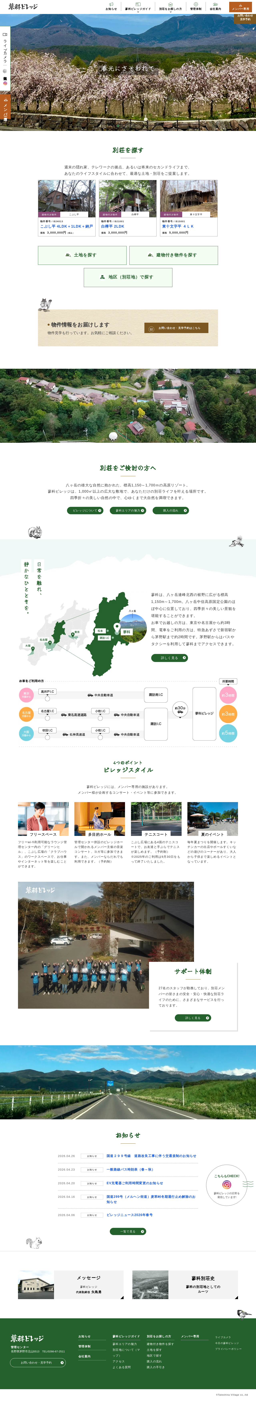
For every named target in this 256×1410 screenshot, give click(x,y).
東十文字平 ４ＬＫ (178, 226)
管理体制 (196, 8)
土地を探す (154, 1359)
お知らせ (111, 8)
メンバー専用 (240, 8)
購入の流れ (170, 510)
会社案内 (215, 8)
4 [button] (130, 126)
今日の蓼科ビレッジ (227, 1352)
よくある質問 (122, 1376)
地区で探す (154, 1365)
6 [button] (138, 126)
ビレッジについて (85, 510)
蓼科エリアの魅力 (128, 510)
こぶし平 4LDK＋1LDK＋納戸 (66, 226)
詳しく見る (169, 658)
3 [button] (126, 126)
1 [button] (118, 126)
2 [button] (122, 126)
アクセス (119, 1370)
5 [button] (134, 126)
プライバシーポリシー (228, 1358)
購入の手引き (156, 1376)
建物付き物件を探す (160, 1353)
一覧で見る (128, 1231)
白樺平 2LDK (112, 226)
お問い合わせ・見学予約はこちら (179, 327)
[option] (128, 68)
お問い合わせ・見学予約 (36, 1372)
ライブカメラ (5, 50)
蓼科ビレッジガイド (138, 8)
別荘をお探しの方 (170, 8)
